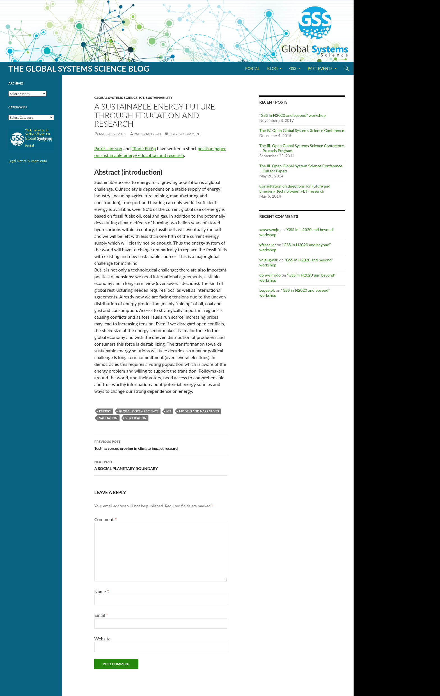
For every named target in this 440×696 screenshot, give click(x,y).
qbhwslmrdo (270, 275)
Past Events (320, 68)
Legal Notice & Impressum (27, 161)
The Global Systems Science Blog (78, 68)
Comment (105, 519)
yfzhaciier (267, 244)
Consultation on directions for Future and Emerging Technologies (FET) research (294, 188)
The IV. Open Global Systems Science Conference (301, 130)
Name (101, 591)
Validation (108, 418)
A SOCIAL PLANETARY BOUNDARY (160, 464)
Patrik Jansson (147, 134)
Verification (135, 418)
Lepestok (267, 290)
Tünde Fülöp (144, 148)
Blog (272, 68)
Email (101, 615)
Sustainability (159, 97)
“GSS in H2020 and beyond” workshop (292, 115)
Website (102, 638)
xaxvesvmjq (269, 229)
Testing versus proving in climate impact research (160, 444)
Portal (252, 68)
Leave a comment (185, 134)
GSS (292, 68)
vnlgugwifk (268, 259)
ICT (141, 97)
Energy (105, 411)
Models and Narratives (199, 411)
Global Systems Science (116, 97)
